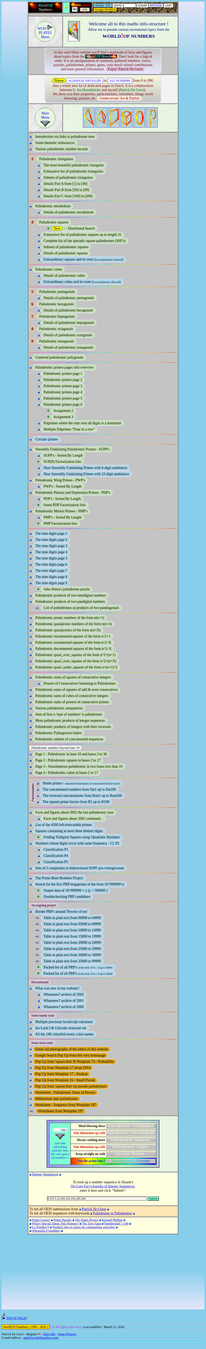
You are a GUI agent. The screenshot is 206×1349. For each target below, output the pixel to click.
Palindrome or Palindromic (112, 1213)
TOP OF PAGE (16, 1324)
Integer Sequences (45, 1174)
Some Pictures (67, 1340)
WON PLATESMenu (45, 33)
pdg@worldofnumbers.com (41, 1343)
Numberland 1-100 (116, 1223)
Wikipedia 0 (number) (46, 1230)
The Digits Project (86, 1220)
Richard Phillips (112, 1220)
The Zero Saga (91, 1223)
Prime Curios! (41, 1220)
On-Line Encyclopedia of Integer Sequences (102, 1186)
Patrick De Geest (94, 1209)
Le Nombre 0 (40, 1227)
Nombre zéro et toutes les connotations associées (83, 1227)
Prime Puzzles (62, 1220)
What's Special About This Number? (55, 1223)
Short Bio (49, 1340)
